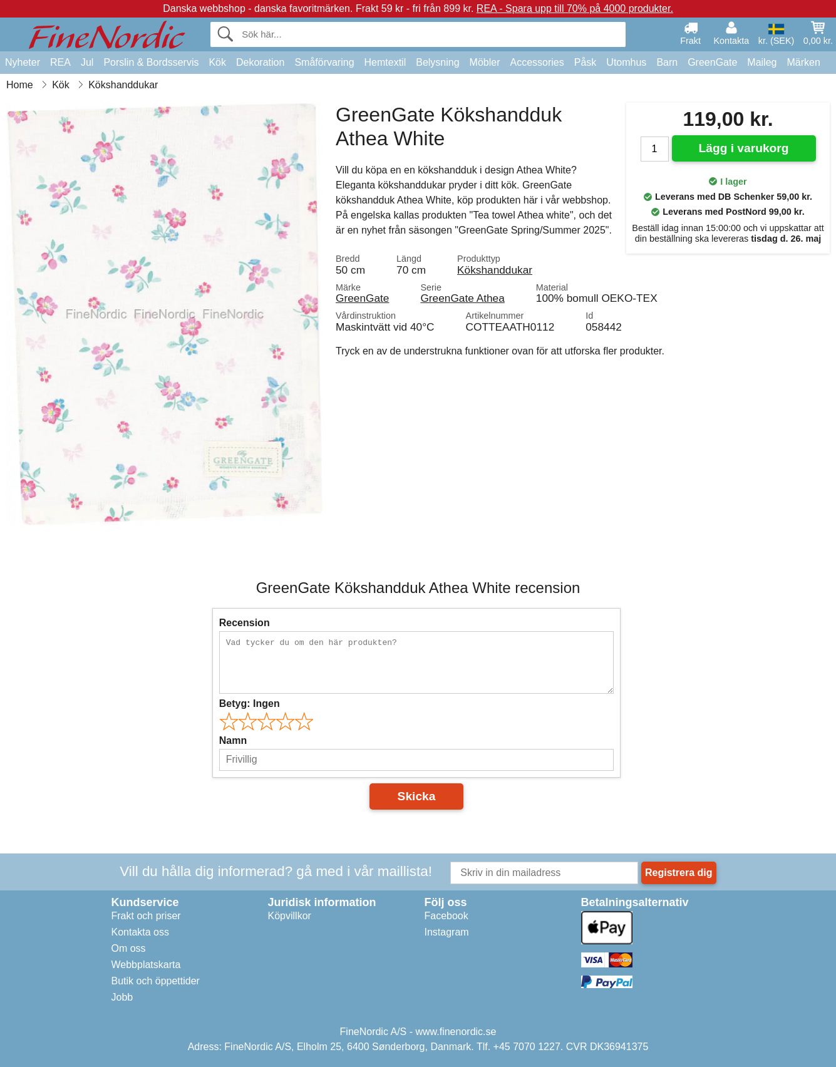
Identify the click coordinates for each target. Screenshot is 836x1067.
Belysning (437, 62)
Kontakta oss (140, 932)
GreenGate (712, 62)
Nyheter (22, 62)
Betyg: (249, 703)
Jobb (122, 997)
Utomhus (626, 62)
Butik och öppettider (155, 981)
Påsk (585, 62)
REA (60, 62)
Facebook (446, 915)
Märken (803, 62)
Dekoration (260, 62)
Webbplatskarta (146, 964)
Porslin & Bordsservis (151, 62)
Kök (217, 62)
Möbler (485, 62)
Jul (87, 62)
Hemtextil (385, 62)
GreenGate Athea (462, 298)
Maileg (762, 62)
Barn (667, 62)
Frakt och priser (146, 915)
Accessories (537, 62)
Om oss (128, 948)
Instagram (447, 932)
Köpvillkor (289, 915)
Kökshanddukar (494, 270)
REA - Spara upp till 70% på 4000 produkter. (575, 8)
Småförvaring (324, 62)
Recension (244, 622)
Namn (233, 740)
